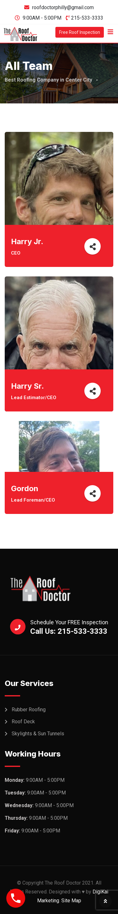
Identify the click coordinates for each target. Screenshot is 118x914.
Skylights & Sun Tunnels (38, 734)
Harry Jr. (27, 241)
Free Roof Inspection (79, 32)
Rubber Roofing (29, 710)
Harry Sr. (27, 386)
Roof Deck (23, 722)
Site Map (71, 901)
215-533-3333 (87, 18)
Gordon (24, 488)
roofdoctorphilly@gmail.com (63, 7)
